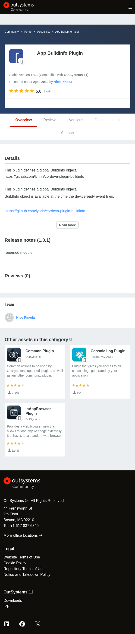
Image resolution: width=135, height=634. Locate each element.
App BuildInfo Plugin (67, 31)
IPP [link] (6, 606)
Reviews (50, 120)
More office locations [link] (23, 535)
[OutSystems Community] (18, 7)
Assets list (43, 31)
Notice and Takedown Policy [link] (26, 574)
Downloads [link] (12, 600)
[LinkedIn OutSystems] (6, 624)
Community (12, 31)
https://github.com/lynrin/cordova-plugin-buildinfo (45, 211)
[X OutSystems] (38, 624)
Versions (76, 120)
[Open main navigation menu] (130, 7)
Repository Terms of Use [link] (23, 569)
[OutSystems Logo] (28, 483)
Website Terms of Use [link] (21, 557)
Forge (27, 31)
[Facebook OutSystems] (22, 624)
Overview (23, 120)
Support (67, 133)
